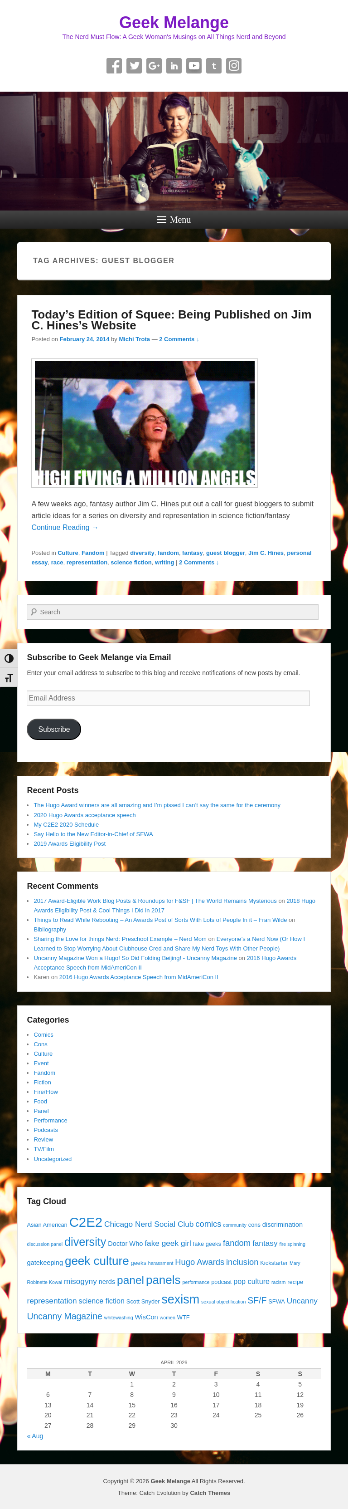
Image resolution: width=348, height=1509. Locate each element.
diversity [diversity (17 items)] (85, 1241)
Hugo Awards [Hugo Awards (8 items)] (199, 1262)
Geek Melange (174, 22)
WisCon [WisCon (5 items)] (146, 1317)
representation (87, 562)
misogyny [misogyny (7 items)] (80, 1281)
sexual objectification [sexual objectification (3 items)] (223, 1301)
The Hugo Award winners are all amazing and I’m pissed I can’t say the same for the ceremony (157, 805)
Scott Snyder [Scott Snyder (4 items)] (143, 1301)
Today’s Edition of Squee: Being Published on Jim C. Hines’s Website (171, 320)
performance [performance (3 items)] (196, 1282)
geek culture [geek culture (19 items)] (97, 1261)
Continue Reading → (65, 527)
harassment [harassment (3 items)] (161, 1263)
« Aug (35, 1436)
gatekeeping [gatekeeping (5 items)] (45, 1262)
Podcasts (46, 1130)
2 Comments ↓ (179, 339)
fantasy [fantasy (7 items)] (265, 1243)
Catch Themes (210, 1492)
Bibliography (50, 929)
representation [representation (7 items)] (52, 1300)
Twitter (134, 65)
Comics (43, 1034)
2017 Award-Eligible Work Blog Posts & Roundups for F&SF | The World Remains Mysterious (155, 900)
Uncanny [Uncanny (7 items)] (302, 1300)
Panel (41, 1110)
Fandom (93, 552)
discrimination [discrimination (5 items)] (282, 1224)
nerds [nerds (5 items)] (107, 1281)
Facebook (114, 65)
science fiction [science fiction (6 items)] (102, 1301)
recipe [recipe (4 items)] (295, 1282)
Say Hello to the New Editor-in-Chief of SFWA (93, 834)
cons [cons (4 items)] (254, 1224)
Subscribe (54, 729)
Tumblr (214, 65)
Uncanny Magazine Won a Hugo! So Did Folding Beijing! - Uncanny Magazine (135, 958)
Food (40, 1101)
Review (43, 1139)
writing (164, 562)
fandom (168, 552)
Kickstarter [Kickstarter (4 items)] (274, 1262)
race (57, 562)
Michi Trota (134, 339)
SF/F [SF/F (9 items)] (256, 1300)
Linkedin (174, 65)
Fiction (42, 1082)
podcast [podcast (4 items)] (221, 1282)
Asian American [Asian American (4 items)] (47, 1224)
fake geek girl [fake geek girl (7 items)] (168, 1243)
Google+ (154, 65)
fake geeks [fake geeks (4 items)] (207, 1243)
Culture (68, 552)
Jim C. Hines (266, 552)
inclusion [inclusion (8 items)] (242, 1262)
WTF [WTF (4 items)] (183, 1317)
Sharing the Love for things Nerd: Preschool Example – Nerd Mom (120, 939)
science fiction (131, 562)
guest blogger (225, 552)
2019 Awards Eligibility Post (70, 843)
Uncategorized (53, 1159)
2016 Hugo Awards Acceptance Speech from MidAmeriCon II (138, 977)
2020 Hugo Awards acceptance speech (84, 815)
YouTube (194, 65)
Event (41, 1063)
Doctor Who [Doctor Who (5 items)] (125, 1243)
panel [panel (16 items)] (130, 1280)
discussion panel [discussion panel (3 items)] (45, 1244)
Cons (40, 1044)
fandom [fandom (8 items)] (237, 1243)
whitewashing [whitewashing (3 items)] (118, 1317)
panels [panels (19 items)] (163, 1280)
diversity (142, 552)
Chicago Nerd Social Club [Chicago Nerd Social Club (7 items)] (149, 1224)
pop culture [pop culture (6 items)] (251, 1281)
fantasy (192, 552)
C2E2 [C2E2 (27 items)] (85, 1222)
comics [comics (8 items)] (208, 1224)
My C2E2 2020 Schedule (66, 824)
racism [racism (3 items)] (278, 1282)
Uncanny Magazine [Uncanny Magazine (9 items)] (64, 1316)
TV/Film (44, 1149)
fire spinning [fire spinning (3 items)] (292, 1244)
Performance (50, 1120)
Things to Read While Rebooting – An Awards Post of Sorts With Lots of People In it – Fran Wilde (160, 919)
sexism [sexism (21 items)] (180, 1299)
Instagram (234, 65)
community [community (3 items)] (234, 1225)
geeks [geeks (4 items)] (138, 1262)
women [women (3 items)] (167, 1317)
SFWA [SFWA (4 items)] (276, 1301)
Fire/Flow (46, 1091)
